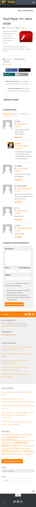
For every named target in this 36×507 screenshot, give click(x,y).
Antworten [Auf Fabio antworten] (18, 137)
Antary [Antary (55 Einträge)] (11, 434)
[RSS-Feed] (33, 314)
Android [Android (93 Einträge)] (5, 434)
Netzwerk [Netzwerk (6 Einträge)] (20, 440)
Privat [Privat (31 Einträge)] (25, 440)
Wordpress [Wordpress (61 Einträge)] (28, 454)
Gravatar (13, 283)
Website (8, 275)
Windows (6, 62)
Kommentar (9, 249)
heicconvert (7, 374)
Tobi (18, 143)
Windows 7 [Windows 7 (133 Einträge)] (18, 451)
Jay (4, 354)
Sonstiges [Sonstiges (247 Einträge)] (13, 445)
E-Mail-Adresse (25, 268)
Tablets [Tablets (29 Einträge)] (21, 446)
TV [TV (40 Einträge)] (20, 448)
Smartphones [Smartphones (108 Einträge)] (7, 443)
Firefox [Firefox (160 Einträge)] (27, 434)
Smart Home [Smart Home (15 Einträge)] (30, 440)
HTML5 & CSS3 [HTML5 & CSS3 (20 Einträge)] (22, 437)
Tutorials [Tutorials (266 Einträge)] (13, 448)
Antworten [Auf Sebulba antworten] (18, 180)
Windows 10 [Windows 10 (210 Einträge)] (7, 453)
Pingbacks (24, 114)
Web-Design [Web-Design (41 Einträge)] (25, 448)
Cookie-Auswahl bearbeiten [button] (12, 461)
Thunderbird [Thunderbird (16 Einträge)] (5, 448)
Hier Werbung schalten (8, 335)
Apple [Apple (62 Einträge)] (16, 434)
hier (28, 154)
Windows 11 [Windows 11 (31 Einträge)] (18, 454)
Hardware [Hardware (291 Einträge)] (12, 436)
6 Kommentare (25, 11)
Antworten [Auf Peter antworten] (18, 237)
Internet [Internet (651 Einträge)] (6, 439)
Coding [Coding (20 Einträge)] (21, 435)
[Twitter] (25, 314)
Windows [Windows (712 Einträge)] (7, 450)
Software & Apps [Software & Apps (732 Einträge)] (14, 444)
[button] (12, 70)
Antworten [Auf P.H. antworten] (18, 219)
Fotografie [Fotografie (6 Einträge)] (3, 437)
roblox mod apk (8, 367)
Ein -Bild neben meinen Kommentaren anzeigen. (17, 284)
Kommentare (10, 114)
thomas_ (23, 28)
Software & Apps (19, 59)
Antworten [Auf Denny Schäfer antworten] (18, 202)
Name (7, 268)
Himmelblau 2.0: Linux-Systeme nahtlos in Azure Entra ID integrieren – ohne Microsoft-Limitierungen (17, 415)
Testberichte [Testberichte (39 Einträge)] (29, 446)
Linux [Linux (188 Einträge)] (14, 439)
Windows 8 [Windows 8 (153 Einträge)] (29, 451)
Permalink (7, 64)
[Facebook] (29, 314)
